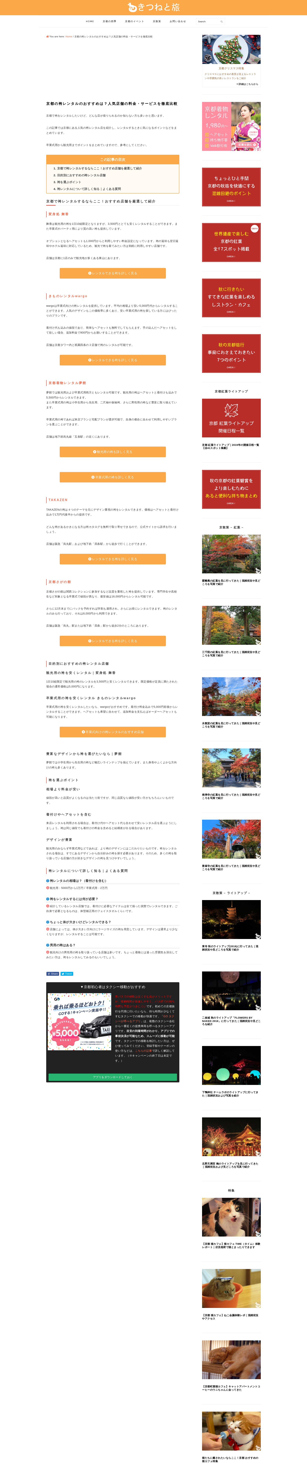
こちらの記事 (143, 1050)
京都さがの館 (60, 582)
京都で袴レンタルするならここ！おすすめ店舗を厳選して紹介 (99, 168)
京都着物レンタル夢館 (68, 383)
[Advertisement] (112, 70)
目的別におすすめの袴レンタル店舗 (81, 175)
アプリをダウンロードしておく (113, 1077)
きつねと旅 (153, 7)
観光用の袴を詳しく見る (115, 451)
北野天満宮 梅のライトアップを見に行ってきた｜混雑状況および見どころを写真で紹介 (230, 1165)
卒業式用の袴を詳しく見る (114, 477)
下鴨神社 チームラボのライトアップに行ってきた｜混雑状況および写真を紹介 (230, 1094)
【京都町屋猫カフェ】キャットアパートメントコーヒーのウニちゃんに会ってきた (231, 1388)
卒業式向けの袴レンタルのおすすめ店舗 (115, 732)
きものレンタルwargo (68, 296)
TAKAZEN (58, 500)
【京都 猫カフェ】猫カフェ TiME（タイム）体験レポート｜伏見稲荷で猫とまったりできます (231, 1245)
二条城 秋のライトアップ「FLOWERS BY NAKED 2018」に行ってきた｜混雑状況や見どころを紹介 (231, 1021)
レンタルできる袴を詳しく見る (114, 273)
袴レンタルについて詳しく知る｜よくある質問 (89, 189)
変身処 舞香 (59, 214)
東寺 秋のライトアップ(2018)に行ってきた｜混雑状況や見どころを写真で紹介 (230, 948)
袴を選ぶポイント (69, 182)
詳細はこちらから (248, 84)
